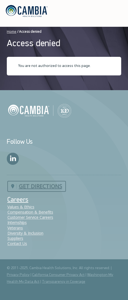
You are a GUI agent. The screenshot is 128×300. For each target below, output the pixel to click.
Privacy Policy (18, 275)
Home (11, 31)
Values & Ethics (20, 207)
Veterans (15, 228)
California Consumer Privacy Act (58, 275)
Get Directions (40, 186)
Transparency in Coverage (63, 282)
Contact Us (17, 243)
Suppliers (15, 238)
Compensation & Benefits (30, 212)
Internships (17, 222)
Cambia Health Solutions (39, 110)
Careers (17, 200)
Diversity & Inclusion (25, 233)
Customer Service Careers (30, 217)
